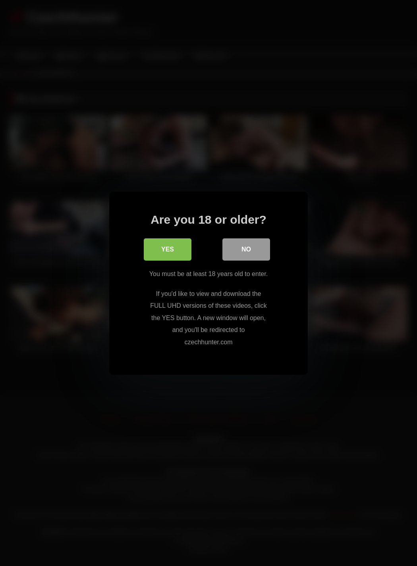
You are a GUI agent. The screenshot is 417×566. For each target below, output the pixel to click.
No (246, 249)
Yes (167, 249)
